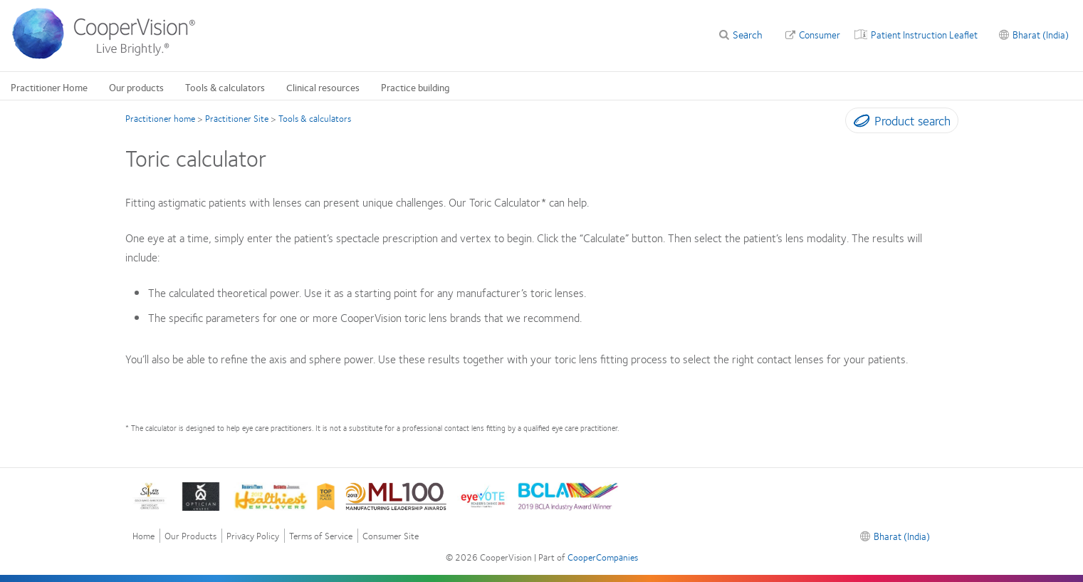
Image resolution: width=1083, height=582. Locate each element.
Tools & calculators (225, 87)
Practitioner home (160, 118)
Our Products (190, 536)
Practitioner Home (49, 87)
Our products (136, 87)
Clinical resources (323, 87)
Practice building (415, 87)
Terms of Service (320, 536)
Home (143, 536)
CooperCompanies (602, 557)
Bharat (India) (1041, 34)
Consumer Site (390, 536)
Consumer (819, 34)
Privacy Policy (252, 536)
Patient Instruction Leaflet (924, 34)
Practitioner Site (236, 118)
